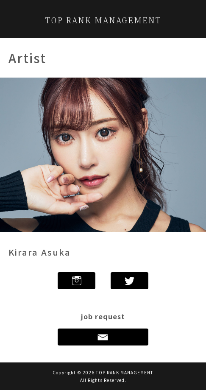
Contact (103, 337)
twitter (129, 280)
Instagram (76, 280)
